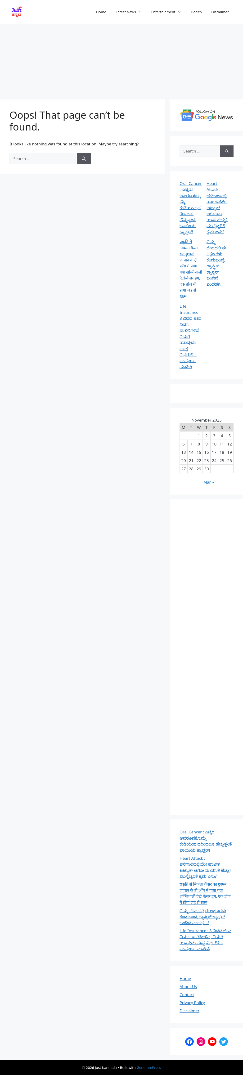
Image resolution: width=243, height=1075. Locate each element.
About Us (188, 986)
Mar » (208, 482)
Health (196, 11)
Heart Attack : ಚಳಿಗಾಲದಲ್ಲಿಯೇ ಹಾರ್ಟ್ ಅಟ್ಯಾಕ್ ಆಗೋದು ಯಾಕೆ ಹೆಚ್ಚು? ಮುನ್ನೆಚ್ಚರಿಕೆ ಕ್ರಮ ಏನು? (217, 207)
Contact (187, 994)
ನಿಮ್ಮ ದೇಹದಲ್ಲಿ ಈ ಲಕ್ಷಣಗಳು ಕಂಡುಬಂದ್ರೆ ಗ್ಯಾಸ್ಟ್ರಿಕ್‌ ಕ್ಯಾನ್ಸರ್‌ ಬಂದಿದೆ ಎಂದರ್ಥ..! (203, 916)
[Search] (84, 158)
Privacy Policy (192, 1002)
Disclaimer (220, 11)
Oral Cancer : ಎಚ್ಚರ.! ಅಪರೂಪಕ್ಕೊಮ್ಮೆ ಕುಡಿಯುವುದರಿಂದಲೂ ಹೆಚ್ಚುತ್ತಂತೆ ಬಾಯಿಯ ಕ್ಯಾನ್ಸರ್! (191, 207)
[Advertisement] (121, 59)
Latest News (131, 12)
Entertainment (168, 12)
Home (101, 11)
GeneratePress (149, 1067)
